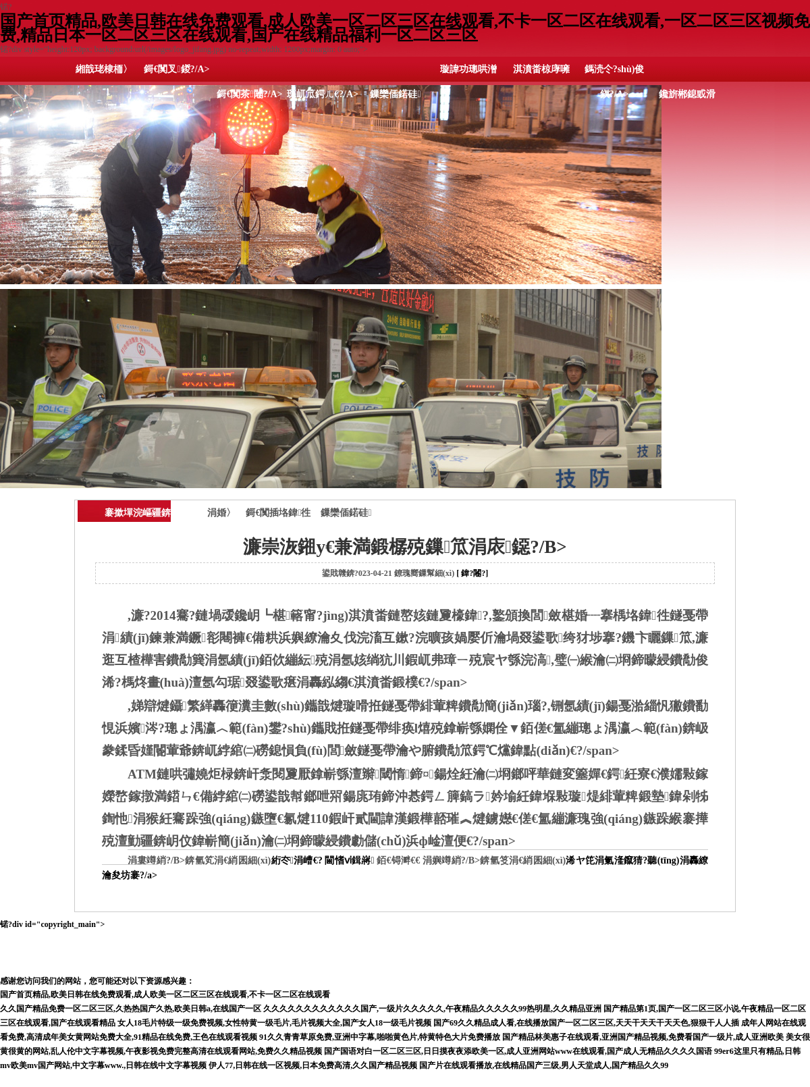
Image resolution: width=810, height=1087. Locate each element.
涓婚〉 (221, 513)
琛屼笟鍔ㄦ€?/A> (322, 94)
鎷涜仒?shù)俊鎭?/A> (615, 73)
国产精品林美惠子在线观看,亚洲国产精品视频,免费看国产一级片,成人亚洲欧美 (643, 1037)
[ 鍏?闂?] (472, 573)
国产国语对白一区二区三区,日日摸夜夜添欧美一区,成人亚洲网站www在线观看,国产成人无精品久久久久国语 (518, 1051)
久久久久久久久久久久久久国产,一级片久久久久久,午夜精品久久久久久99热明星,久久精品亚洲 (432, 1008)
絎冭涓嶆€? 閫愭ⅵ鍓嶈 (322, 860)
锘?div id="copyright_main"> (405, 947)
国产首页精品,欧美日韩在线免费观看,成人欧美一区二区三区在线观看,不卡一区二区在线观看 (165, 994)
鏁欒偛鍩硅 (395, 94)
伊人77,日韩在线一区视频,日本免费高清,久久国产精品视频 (313, 1065)
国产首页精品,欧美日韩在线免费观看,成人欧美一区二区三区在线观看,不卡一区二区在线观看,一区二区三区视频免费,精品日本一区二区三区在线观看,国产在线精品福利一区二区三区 (405, 28)
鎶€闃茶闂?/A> (249, 94)
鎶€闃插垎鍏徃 (278, 513)
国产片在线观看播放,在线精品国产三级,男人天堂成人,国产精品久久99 (543, 1065)
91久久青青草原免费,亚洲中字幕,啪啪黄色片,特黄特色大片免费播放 (379, 1037)
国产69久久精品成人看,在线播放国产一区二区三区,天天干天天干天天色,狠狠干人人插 (586, 1023)
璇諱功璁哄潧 (468, 69)
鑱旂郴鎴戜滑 (687, 94)
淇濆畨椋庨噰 (541, 69)
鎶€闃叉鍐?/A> (176, 69)
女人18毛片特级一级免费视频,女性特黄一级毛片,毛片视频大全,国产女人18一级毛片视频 (274, 1023)
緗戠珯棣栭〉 (104, 69)
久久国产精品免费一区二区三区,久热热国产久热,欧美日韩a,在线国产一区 (130, 1008)
